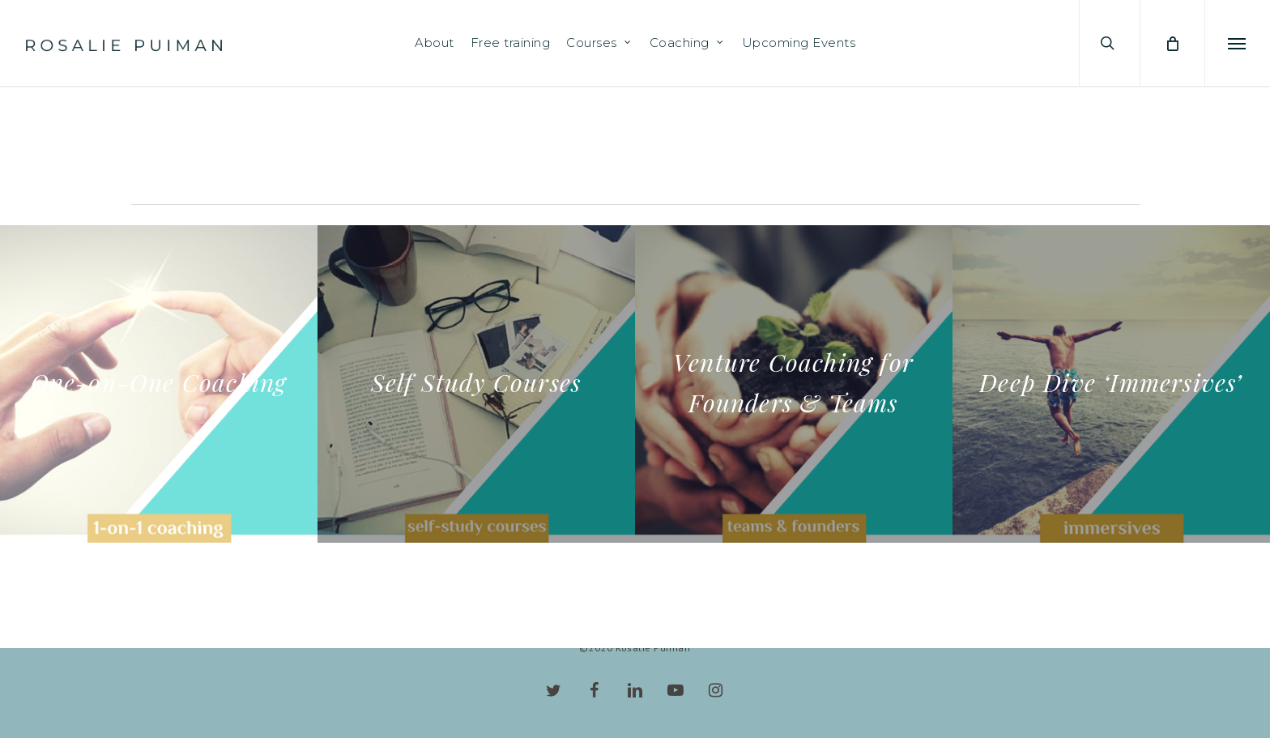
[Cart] (1172, 43)
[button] (1237, 43)
